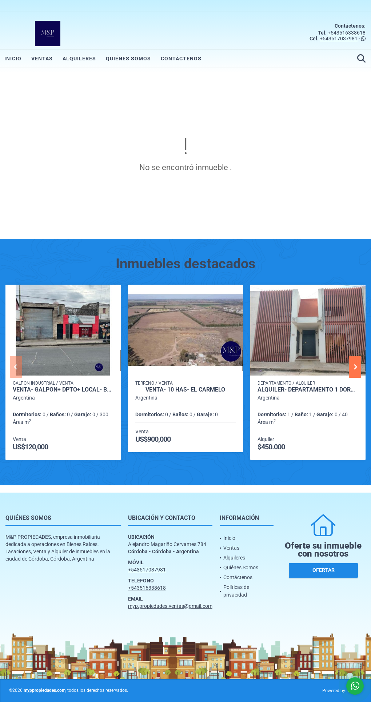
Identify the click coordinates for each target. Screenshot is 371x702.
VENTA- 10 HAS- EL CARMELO (185, 390)
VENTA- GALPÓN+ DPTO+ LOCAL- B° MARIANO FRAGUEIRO (63, 390)
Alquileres (79, 58)
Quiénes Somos (128, 58)
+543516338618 (347, 33)
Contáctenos (181, 58)
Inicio (12, 58)
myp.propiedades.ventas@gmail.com (170, 606)
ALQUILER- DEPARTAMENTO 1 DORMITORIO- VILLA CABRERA (308, 390)
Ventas (42, 58)
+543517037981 (339, 38)
